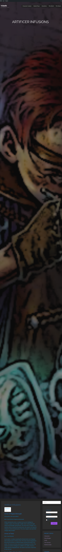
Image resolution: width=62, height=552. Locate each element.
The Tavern (58, 6)
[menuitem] (1, 1)
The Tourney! (47, 542)
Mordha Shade (47, 544)
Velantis (4, 6)
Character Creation (27, 6)
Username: (48, 510)
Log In (54, 523)
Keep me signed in (51, 519)
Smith (45, 540)
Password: (48, 514)
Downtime (44, 6)
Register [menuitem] (6, 0)
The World (51, 6)
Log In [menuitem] (3, 0)
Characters (47, 536)
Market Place (37, 6)
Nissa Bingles (47, 538)
